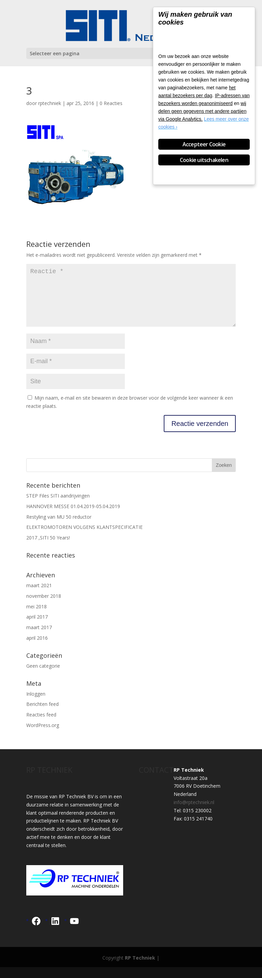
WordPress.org (42, 736)
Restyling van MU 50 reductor (58, 527)
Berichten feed (42, 715)
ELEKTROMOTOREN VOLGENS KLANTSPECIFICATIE (84, 538)
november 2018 (43, 607)
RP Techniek (140, 968)
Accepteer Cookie (204, 144)
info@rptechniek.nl (194, 813)
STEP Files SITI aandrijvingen (58, 506)
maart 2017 (39, 638)
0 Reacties (111, 103)
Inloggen (35, 704)
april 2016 (37, 649)
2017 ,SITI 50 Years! (48, 548)
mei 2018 (36, 617)
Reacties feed (41, 725)
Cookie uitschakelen (204, 160)
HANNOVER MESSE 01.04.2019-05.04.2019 (73, 517)
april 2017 (37, 627)
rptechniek (49, 103)
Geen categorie (43, 676)
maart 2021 (39, 596)
